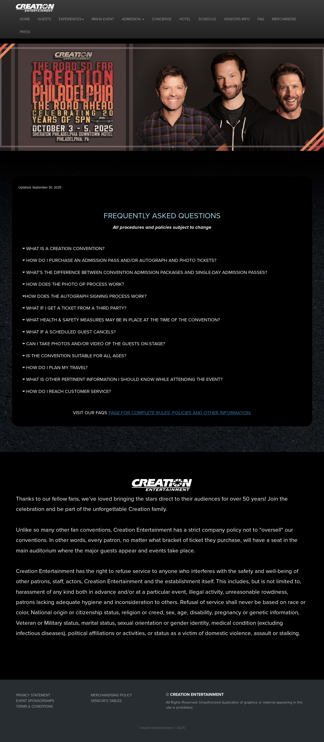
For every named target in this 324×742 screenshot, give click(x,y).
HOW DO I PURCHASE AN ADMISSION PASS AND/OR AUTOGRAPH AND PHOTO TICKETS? (119, 260)
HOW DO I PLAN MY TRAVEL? (54, 367)
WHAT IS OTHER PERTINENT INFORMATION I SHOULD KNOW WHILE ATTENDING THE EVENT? (122, 379)
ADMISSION (133, 19)
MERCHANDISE (284, 19)
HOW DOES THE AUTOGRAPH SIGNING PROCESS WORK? (84, 296)
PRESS (25, 32)
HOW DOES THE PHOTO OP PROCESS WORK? (73, 284)
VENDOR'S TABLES (106, 701)
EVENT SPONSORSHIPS (35, 701)
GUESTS (44, 19)
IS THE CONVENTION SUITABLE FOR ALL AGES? (74, 356)
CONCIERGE (162, 19)
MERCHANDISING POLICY (111, 695)
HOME (25, 19)
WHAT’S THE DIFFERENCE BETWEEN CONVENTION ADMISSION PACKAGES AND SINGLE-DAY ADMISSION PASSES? (144, 272)
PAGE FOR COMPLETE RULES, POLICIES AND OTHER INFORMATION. (180, 412)
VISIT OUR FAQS (162, 412)
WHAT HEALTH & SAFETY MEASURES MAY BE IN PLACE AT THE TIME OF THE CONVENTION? (121, 320)
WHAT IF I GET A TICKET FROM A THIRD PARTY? (74, 308)
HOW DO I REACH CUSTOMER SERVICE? (66, 391)
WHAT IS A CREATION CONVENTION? (63, 248)
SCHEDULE (207, 19)
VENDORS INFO (237, 19)
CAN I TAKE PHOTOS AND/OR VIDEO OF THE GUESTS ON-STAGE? (93, 344)
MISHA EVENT (103, 19)
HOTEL (185, 19)
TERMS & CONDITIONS (34, 706)
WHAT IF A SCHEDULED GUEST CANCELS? (69, 332)
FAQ (261, 19)
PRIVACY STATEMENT (33, 695)
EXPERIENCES (71, 19)
